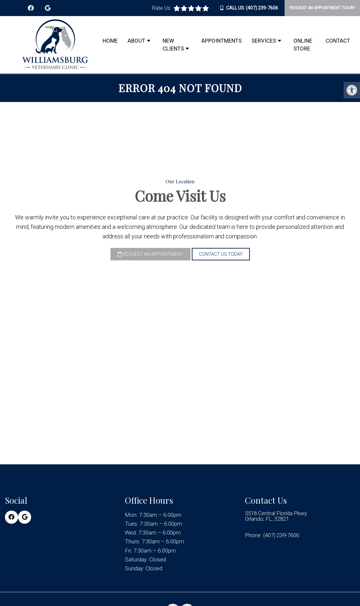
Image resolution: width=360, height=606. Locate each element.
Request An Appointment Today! (322, 8)
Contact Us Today (221, 254)
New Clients (173, 44)
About (136, 40)
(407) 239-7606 (262, 7)
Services (263, 40)
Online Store (302, 44)
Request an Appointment (150, 254)
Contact (338, 40)
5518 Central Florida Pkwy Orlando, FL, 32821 (276, 516)
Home (110, 40)
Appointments (221, 40)
